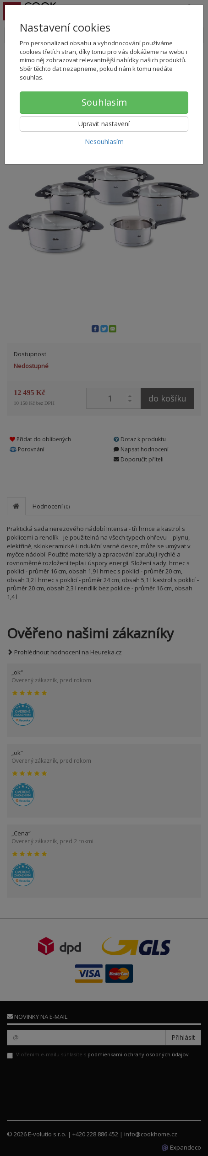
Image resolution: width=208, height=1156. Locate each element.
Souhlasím (104, 102)
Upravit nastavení (104, 123)
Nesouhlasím (104, 141)
